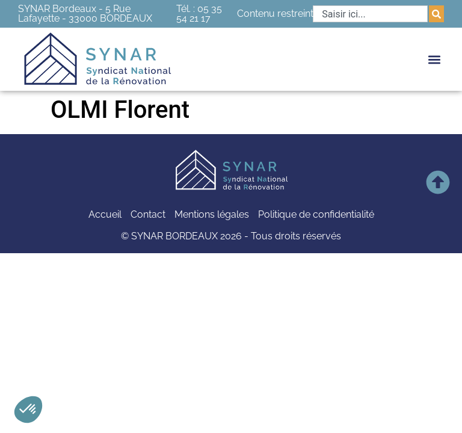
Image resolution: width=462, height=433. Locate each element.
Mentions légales (211, 214)
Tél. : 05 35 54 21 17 (199, 13)
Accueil (105, 214)
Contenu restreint (275, 13)
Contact (148, 214)
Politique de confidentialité (316, 214)
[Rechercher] (436, 13)
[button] (28, 409)
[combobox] (370, 13)
